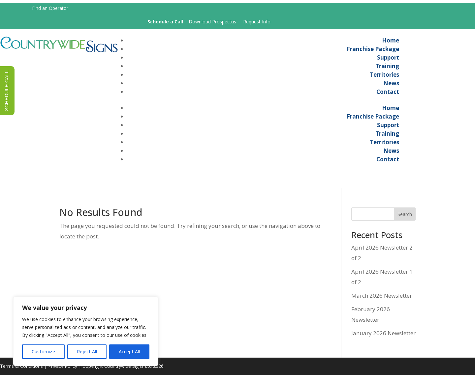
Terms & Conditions (21, 370)
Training (387, 67)
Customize (43, 351)
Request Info (256, 21)
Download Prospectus (212, 21)
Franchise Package (373, 50)
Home (390, 42)
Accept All (129, 351)
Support (388, 59)
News (391, 85)
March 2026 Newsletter (381, 300)
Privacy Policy (62, 370)
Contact (387, 93)
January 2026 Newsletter (383, 337)
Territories (384, 76)
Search (404, 218)
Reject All (87, 351)
